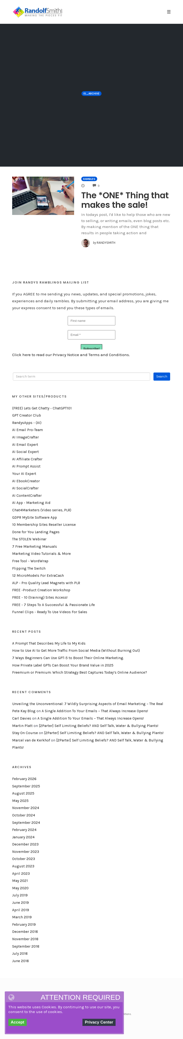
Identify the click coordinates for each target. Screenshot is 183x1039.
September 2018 (25, 946)
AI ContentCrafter (27, 495)
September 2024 (26, 822)
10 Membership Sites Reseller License (44, 524)
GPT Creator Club (26, 415)
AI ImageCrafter (25, 437)
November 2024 (25, 808)
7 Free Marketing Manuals (34, 546)
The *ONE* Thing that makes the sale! (125, 200)
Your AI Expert (24, 474)
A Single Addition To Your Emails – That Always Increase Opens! (95, 711)
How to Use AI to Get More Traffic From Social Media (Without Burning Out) (76, 650)
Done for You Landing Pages (36, 532)
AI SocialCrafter (25, 488)
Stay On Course (25, 733)
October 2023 (23, 859)
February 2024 (24, 830)
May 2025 (20, 801)
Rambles (89, 179)
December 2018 (25, 932)
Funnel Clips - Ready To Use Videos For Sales (49, 612)
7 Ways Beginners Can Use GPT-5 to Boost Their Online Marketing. (68, 658)
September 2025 (26, 786)
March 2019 (22, 917)
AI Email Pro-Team (27, 430)
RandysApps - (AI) (26, 423)
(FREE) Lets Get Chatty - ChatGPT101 (42, 408)
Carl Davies (21, 718)
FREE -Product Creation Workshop (41, 590)
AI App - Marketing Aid (31, 503)
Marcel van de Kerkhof (31, 740)
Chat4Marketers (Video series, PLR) (41, 510)
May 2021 (20, 881)
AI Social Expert (25, 452)
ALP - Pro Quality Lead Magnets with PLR (46, 583)
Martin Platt (22, 726)
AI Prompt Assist (26, 466)
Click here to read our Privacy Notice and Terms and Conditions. (71, 354)
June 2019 (20, 902)
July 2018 (20, 953)
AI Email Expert (25, 444)
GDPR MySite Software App (34, 517)
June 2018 (20, 961)
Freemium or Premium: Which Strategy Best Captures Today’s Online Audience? (79, 672)
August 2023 (23, 866)
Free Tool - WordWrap (30, 561)
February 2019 (24, 924)
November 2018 (25, 939)
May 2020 (20, 888)
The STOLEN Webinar (29, 539)
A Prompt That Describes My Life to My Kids (49, 643)
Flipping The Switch (29, 568)
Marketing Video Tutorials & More (41, 554)
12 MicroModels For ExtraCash (38, 575)
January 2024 (23, 837)
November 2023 (25, 852)
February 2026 (24, 779)
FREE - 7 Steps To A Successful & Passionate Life (53, 605)
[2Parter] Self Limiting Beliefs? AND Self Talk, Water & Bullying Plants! (98, 726)
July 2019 (20, 895)
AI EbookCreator (26, 481)
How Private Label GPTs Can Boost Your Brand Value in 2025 (62, 665)
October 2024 (23, 815)
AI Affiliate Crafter (27, 459)
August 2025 (23, 793)
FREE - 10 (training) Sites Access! (39, 597)
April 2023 (21, 873)
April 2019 (20, 910)
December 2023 (25, 844)
